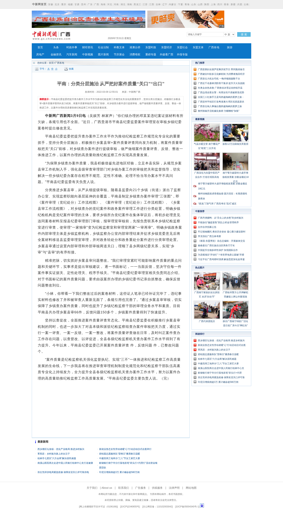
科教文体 (119, 47)
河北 (109, 4)
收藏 (71, 68)
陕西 (206, 4)
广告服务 (140, 487)
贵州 (83, 4)
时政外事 (71, 47)
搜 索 (244, 34)
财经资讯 (87, 47)
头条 (56, 47)
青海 (187, 4)
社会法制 (103, 47)
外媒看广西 (166, 54)
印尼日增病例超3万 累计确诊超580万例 (119, 472)
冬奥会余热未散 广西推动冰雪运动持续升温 (220, 88)
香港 (226, 4)
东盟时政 (150, 47)
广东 (90, 4)
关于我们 (92, 487)
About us (106, 487)
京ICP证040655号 (130, 506)
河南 (116, 4)
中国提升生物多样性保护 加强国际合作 (218, 250)
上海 (213, 4)
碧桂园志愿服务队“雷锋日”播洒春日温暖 (119, 453)
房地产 (40, 54)
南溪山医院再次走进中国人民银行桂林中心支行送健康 (65, 463)
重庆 (63, 4)
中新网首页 (39, 4)
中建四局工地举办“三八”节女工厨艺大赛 (119, 458)
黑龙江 (137, 4)
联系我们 (123, 487)
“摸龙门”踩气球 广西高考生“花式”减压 (217, 203)
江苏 (145, 4)
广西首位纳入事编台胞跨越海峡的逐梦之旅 (220, 106)
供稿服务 (157, 487)
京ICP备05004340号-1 (187, 506)
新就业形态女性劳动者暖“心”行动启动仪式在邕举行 (125, 449)
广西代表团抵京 (207, 321)
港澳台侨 (135, 47)
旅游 (229, 47)
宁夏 (180, 4)
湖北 (123, 4)
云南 (246, 4)
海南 (103, 4)
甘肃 (77, 4)
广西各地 (213, 47)
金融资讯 (56, 54)
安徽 (50, 4)
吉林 (158, 4)
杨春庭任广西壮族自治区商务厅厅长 (216, 245)
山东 (193, 4)
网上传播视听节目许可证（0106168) (98, 506)
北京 (57, 4)
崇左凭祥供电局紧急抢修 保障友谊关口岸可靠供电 (63, 472)
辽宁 (164, 4)
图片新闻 (103, 54)
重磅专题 (150, 54)
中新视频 (87, 54)
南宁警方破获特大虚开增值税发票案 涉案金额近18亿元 (235, 177)
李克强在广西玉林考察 (209, 236)
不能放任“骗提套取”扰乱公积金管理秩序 (218, 222)
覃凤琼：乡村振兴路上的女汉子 (54, 453)
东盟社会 (182, 47)
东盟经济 (166, 47)
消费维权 (135, 54)
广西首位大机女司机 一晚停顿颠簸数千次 (219, 78)
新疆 (233, 4)
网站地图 (191, 487)
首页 (40, 47)
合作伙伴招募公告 (207, 227)
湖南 (129, 4)
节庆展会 (119, 54)
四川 (219, 4)
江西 (151, 4)
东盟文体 (198, 47)
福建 (70, 4)
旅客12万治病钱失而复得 (235, 144)
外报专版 (182, 54)
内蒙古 (172, 4)
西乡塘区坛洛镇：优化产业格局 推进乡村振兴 (61, 449)
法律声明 (174, 487)
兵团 (239, 4)
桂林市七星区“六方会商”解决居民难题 (57, 458)
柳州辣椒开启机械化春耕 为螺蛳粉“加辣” (218, 111)
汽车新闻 (71, 54)
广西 (96, 4)
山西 (200, 4)
